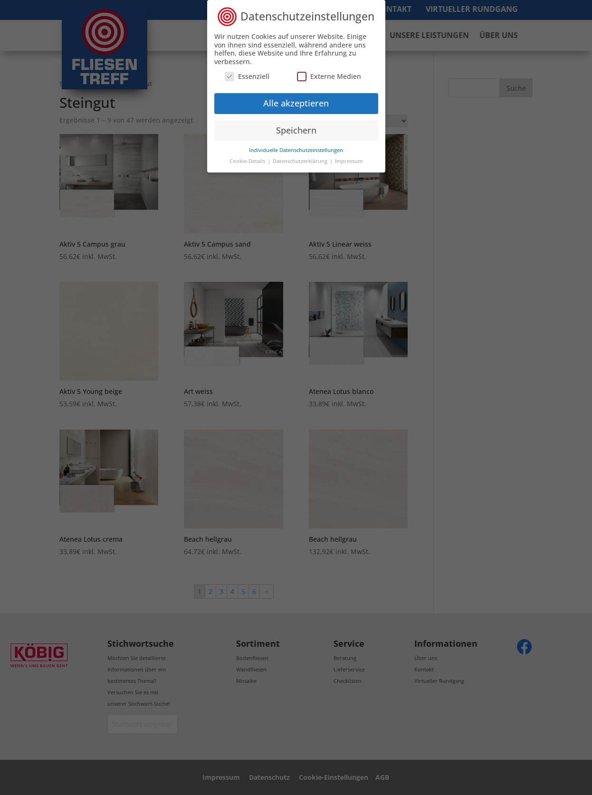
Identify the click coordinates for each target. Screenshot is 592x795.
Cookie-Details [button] (248, 161)
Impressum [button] (349, 161)
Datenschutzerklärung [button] (301, 161)
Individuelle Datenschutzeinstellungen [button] (296, 150)
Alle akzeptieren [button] (296, 103)
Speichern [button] (296, 130)
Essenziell (247, 76)
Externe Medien (329, 76)
